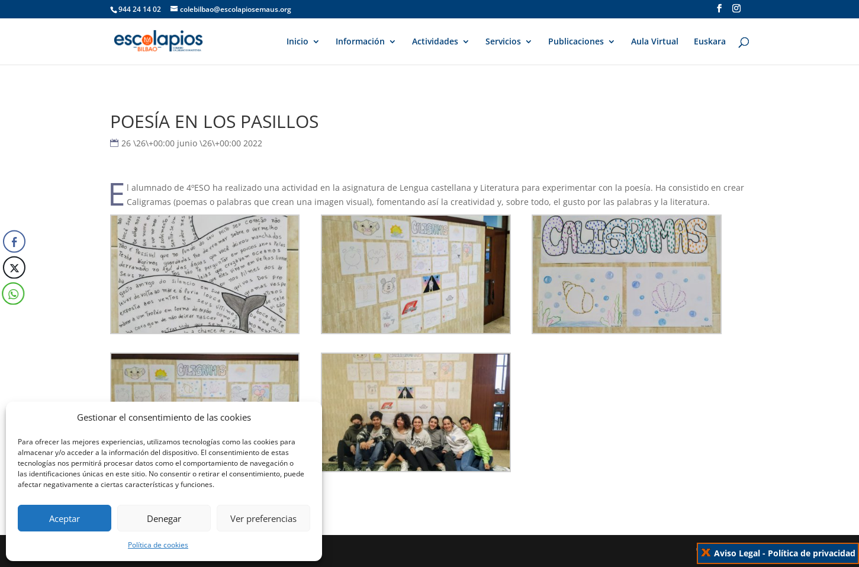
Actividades (435, 42)
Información (360, 42)
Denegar (164, 518)
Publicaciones (576, 42)
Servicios (503, 42)
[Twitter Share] (13, 267)
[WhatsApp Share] (12, 293)
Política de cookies (158, 545)
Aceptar (64, 518)
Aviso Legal (737, 553)
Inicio (297, 42)
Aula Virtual (654, 42)
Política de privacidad (811, 553)
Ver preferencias (263, 518)
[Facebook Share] (14, 241)
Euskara (710, 42)
